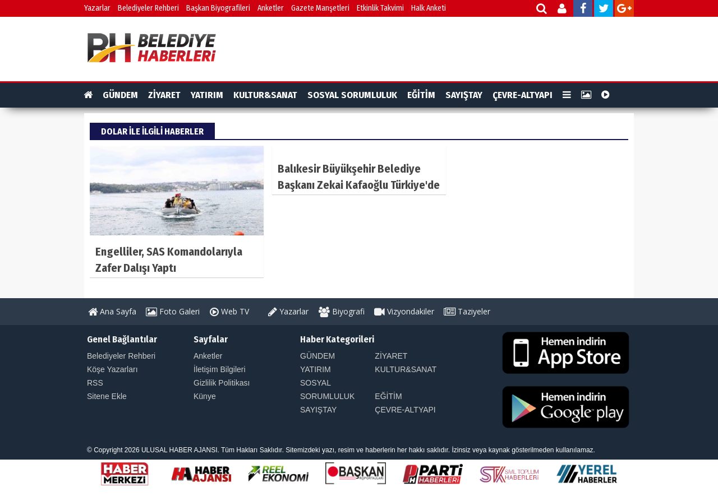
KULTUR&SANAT (265, 95)
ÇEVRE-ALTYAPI (523, 95)
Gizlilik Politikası (222, 382)
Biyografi (342, 311)
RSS (95, 382)
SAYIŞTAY (463, 95)
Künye (205, 396)
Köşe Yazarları (112, 369)
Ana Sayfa (112, 311)
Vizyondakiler (404, 311)
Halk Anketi (428, 8)
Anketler (270, 8)
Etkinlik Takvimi (380, 8)
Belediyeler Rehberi (148, 8)
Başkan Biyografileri (218, 8)
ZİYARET (164, 95)
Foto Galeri (173, 311)
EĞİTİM (421, 95)
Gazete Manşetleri (320, 8)
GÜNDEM (120, 95)
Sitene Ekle (107, 396)
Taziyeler (467, 311)
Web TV (229, 311)
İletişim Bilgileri (220, 369)
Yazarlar (97, 8)
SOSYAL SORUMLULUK (352, 95)
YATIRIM (207, 95)
